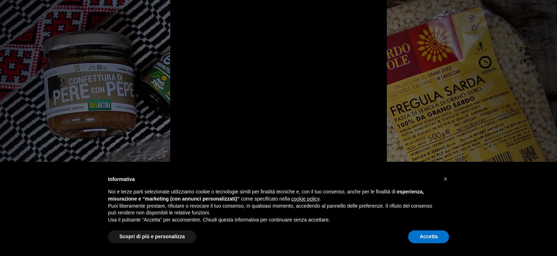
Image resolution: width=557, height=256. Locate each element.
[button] (445, 179)
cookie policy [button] (305, 199)
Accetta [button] (429, 236)
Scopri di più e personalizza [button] (152, 236)
